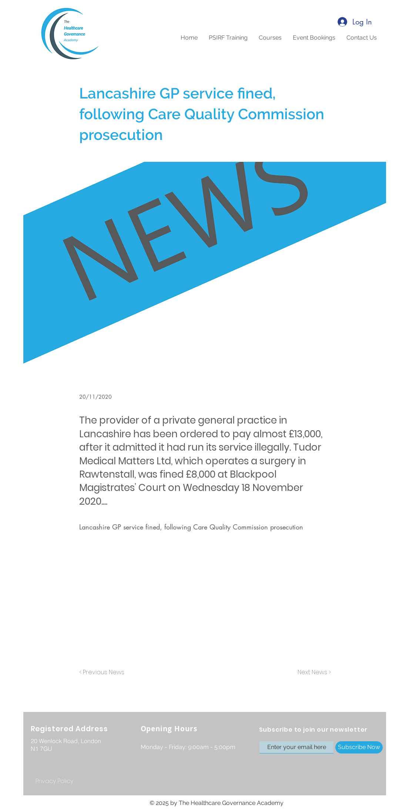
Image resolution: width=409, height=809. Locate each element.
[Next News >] (312, 672)
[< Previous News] (103, 672)
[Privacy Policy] (54, 781)
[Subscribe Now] (359, 747)
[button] (270, 38)
